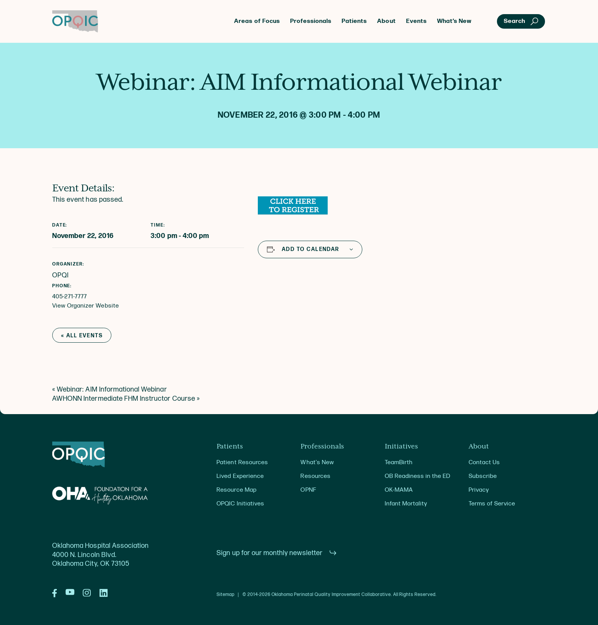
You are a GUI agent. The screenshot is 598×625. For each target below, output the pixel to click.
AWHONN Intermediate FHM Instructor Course (126, 399)
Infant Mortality (406, 503)
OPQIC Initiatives (240, 503)
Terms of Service (492, 503)
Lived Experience (240, 476)
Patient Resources (242, 462)
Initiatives (401, 446)
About (386, 21)
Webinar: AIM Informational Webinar (109, 389)
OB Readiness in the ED (418, 476)
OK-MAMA (399, 490)
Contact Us (484, 462)
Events (416, 21)
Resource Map (236, 490)
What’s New (454, 21)
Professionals (310, 21)
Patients (354, 21)
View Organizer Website (85, 305)
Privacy (479, 490)
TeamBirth (399, 462)
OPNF (308, 490)
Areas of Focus (257, 21)
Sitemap (226, 594)
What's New (317, 462)
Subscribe (483, 476)
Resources (315, 476)
